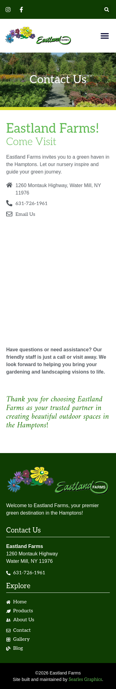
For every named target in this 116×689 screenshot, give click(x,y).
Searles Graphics (85, 679)
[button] (106, 9)
